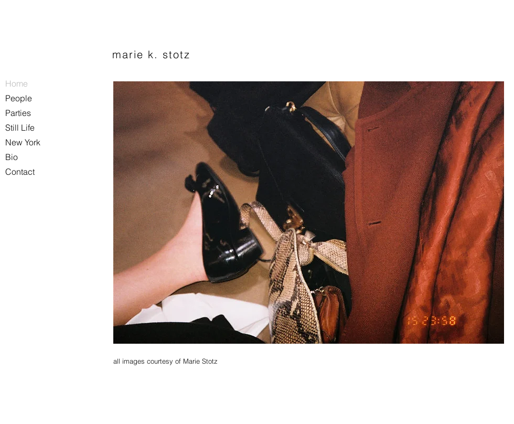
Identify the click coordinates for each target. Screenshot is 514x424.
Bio (11, 157)
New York (22, 142)
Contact (20, 171)
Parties (18, 113)
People (18, 98)
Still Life (20, 127)
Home (16, 83)
